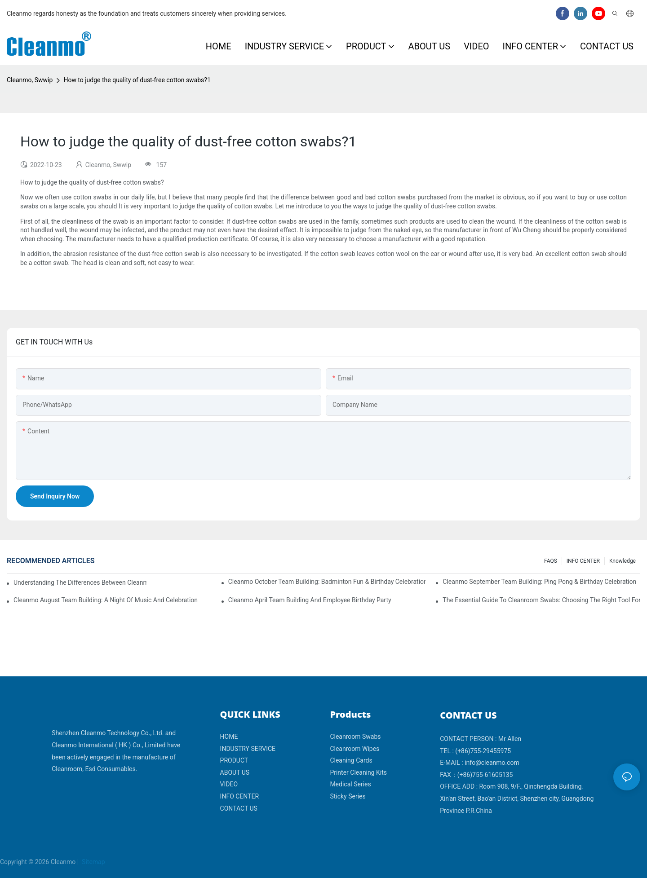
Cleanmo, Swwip (30, 80)
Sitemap (92, 861)
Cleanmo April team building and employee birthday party (309, 600)
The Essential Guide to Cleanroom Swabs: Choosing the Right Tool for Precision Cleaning (541, 600)
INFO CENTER (583, 561)
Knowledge (622, 561)
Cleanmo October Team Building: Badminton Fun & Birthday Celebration (327, 581)
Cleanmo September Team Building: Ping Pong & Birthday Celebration (539, 581)
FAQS (550, 561)
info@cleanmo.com (492, 762)
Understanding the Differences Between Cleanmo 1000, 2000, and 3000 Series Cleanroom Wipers (79, 582)
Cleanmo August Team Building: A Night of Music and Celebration (105, 600)
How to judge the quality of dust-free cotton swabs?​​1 (136, 80)
